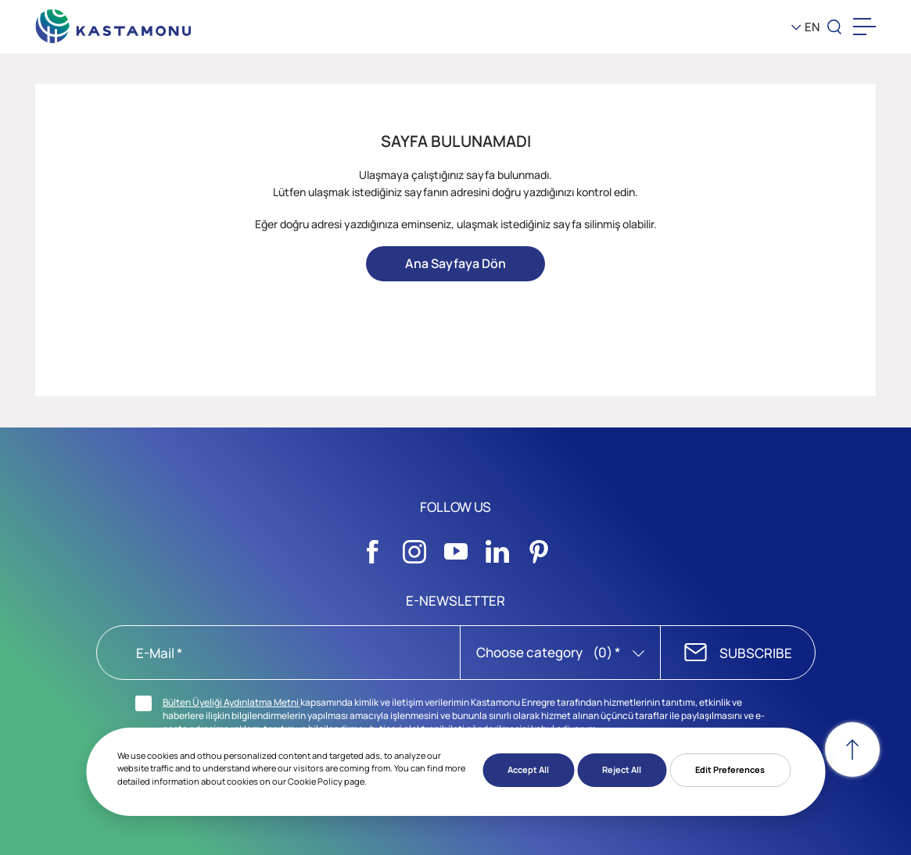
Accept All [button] (528, 769)
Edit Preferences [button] (730, 769)
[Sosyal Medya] (373, 547)
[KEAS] (113, 22)
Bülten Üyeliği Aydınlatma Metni (231, 702)
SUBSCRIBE (755, 653)
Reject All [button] (621, 769)
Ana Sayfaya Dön (455, 263)
